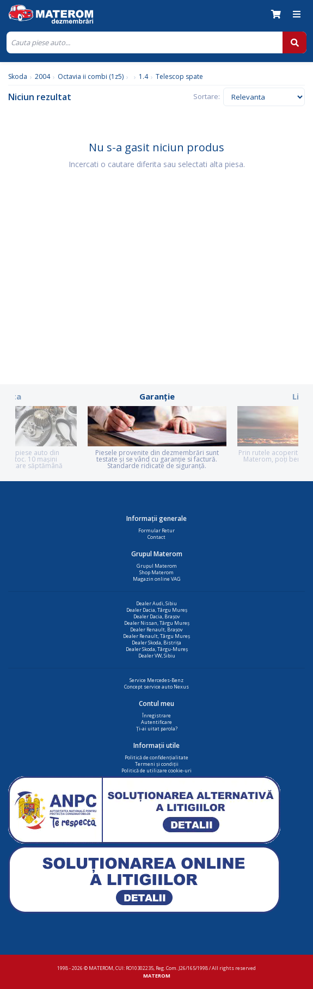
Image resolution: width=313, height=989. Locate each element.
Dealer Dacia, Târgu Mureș (156, 609)
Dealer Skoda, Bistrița (156, 642)
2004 (42, 76)
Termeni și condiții (157, 763)
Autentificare (156, 722)
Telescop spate (179, 76)
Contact (156, 536)
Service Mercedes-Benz (156, 680)
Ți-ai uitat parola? (156, 728)
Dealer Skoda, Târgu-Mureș (157, 649)
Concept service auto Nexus (156, 686)
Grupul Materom (157, 565)
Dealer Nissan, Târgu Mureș (156, 622)
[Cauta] (145, 42)
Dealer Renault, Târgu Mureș (156, 636)
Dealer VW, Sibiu (156, 655)
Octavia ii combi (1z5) (91, 76)
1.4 (143, 76)
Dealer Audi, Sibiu (156, 603)
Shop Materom (156, 572)
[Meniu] (296, 14)
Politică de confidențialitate (156, 757)
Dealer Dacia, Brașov (156, 616)
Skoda (17, 76)
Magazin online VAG (157, 578)
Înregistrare (156, 715)
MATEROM (156, 975)
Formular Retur (156, 530)
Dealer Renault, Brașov (156, 629)
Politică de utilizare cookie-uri (156, 770)
